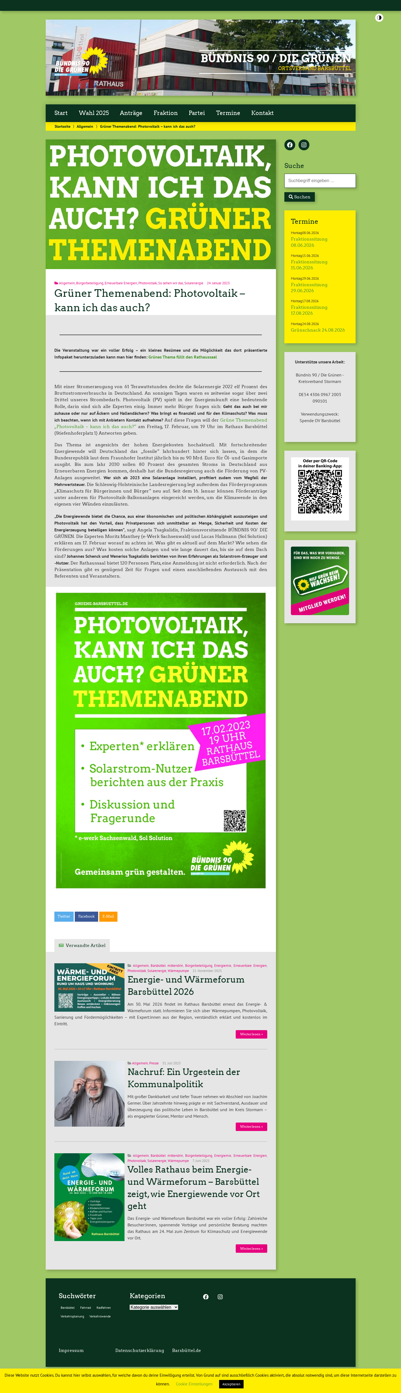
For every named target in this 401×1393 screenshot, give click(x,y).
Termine (228, 113)
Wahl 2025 (94, 113)
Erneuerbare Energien (121, 283)
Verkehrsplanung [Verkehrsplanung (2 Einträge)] (72, 1316)
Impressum (71, 1350)
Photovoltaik (147, 283)
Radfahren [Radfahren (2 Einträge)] (104, 1307)
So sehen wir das (170, 283)
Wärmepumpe (178, 970)
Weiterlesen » (251, 1034)
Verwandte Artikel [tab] (85, 945)
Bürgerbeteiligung (89, 283)
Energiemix (222, 965)
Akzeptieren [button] (231, 1384)
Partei (197, 113)
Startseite (62, 126)
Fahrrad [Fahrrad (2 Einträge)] (85, 1307)
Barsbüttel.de (186, 1350)
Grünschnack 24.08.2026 (318, 330)
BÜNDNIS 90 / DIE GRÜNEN (276, 58)
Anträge (131, 113)
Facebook (86, 916)
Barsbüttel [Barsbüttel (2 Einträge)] (68, 1307)
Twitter (64, 916)
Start (61, 113)
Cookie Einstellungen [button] (194, 1383)
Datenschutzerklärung (139, 1350)
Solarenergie (193, 283)
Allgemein (85, 126)
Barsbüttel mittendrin (167, 965)
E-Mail (108, 916)
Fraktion (166, 113)
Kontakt (262, 113)
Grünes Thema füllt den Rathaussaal (182, 357)
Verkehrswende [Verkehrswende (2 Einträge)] (100, 1316)
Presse (154, 1063)
